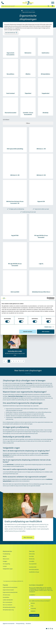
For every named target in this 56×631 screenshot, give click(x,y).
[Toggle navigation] (52, 3)
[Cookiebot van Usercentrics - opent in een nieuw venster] (48, 298)
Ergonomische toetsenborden (10, 592)
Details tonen (48, 326)
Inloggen (5, 561)
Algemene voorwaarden (9, 623)
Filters (28, 123)
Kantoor (33, 10)
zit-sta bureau (46, 398)
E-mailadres (32, 595)
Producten (26, 10)
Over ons (31, 551)
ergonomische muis (29, 422)
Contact (5, 566)
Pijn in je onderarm (7, 604)
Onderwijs (33, 608)
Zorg (32, 605)
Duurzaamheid (32, 563)
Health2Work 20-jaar (34, 572)
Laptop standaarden (8, 599)
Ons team (31, 556)
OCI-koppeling (6, 563)
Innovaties (31, 561)
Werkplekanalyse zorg (8, 609)
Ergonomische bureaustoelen (13, 408)
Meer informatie (28, 537)
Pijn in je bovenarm (7, 602)
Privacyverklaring (20, 623)
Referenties (32, 554)
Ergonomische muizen (8, 590)
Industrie (33, 611)
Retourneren (6, 559)
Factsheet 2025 (32, 567)
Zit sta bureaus (6, 595)
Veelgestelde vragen (8, 568)
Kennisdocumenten (34, 569)
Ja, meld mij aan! (34, 615)
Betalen (5, 556)
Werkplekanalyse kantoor (9, 607)
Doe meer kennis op (10, 32)
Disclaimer (28, 623)
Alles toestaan (45, 331)
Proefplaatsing (6, 554)
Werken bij (31, 559)
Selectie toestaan (27, 331)
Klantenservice (7, 551)
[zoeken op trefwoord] (23, 5)
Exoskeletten (6, 597)
